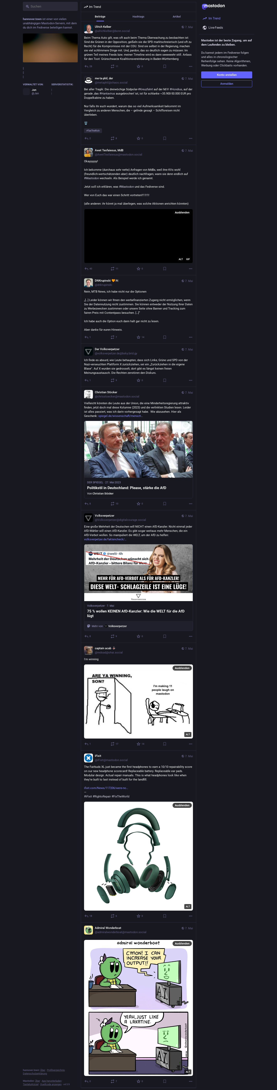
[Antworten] (88, 66)
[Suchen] (50, 6)
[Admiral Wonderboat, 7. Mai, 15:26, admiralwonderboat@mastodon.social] (138, 1005)
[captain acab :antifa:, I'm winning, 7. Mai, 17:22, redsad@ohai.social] (138, 697)
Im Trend (92, 7)
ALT (181, 259)
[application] (138, 236)
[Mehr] (190, 66)
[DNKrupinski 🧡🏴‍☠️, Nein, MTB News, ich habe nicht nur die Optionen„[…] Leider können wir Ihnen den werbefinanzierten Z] (138, 309)
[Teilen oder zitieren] (114, 66)
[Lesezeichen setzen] (164, 66)
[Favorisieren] (140, 66)
